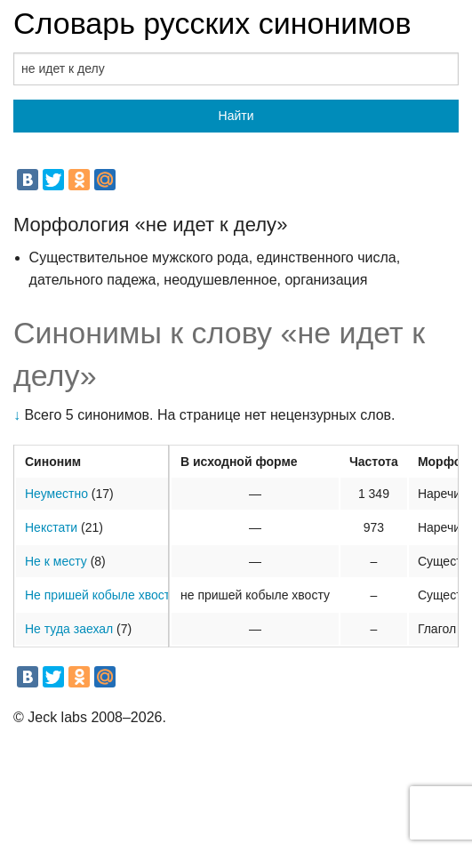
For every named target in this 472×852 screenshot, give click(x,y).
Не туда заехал (69, 629)
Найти (236, 116)
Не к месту (56, 561)
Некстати (51, 527)
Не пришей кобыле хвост (97, 595)
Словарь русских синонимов (212, 23)
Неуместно (56, 493)
